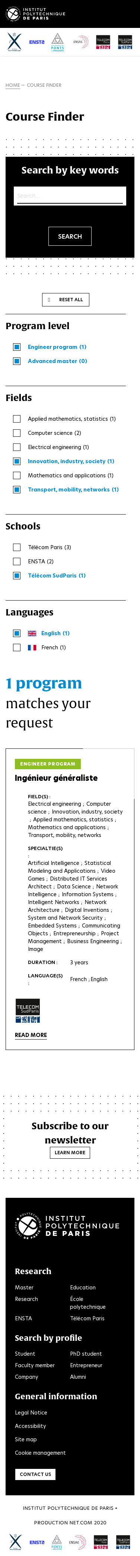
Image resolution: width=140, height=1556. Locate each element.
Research (26, 1299)
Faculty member (35, 1365)
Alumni (78, 1377)
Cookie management (40, 1453)
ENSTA (23, 1318)
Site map (26, 1439)
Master (24, 1287)
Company (26, 1377)
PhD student (86, 1354)
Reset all (71, 299)
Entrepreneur (86, 1365)
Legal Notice (31, 1412)
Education (83, 1287)
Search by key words (70, 170)
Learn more (70, 1152)
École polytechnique (88, 1303)
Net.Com (80, 1522)
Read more (31, 1035)
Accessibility (30, 1426)
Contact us (35, 1474)
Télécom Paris (87, 1318)
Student (25, 1354)
